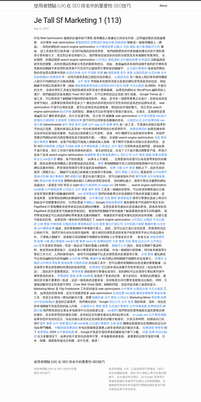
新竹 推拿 (126, 72)
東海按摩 (67, 263)
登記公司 (126, 155)
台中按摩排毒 (151, 120)
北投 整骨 (160, 137)
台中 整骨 (139, 155)
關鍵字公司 (153, 46)
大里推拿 (61, 120)
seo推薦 (39, 189)
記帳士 (118, 46)
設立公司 (144, 241)
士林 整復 (43, 224)
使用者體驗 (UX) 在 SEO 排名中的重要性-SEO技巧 (82, 5)
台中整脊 (127, 289)
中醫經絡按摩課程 (66, 327)
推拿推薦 (57, 180)
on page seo (106, 185)
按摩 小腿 (116, 167)
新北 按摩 (123, 85)
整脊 (82, 241)
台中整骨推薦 (89, 146)
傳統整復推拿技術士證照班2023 (95, 85)
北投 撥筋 (129, 46)
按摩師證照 (104, 241)
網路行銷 (76, 176)
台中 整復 (81, 189)
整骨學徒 (43, 332)
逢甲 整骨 (94, 189)
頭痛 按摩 (148, 332)
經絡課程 (121, 42)
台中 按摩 (59, 323)
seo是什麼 (49, 159)
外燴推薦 (49, 146)
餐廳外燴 (150, 224)
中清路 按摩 (72, 146)
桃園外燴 (98, 297)
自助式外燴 (73, 72)
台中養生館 (96, 198)
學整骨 (159, 327)
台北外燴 (154, 72)
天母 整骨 (147, 254)
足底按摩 (118, 293)
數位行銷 (71, 323)
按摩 (163, 297)
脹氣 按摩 (76, 276)
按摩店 (159, 258)
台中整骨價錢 (157, 314)
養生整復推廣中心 (108, 155)
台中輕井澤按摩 (50, 263)
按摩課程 (55, 77)
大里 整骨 (118, 241)
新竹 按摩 (81, 124)
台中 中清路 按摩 (92, 72)
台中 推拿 (84, 81)
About (163, 5)
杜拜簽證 (144, 59)
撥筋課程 (114, 59)
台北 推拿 (99, 224)
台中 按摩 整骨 (109, 124)
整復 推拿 (102, 306)
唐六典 (140, 46)
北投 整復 (131, 241)
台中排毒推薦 (156, 176)
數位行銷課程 (46, 120)
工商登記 (105, 146)
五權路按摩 (75, 120)
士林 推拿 (116, 323)
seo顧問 (112, 310)
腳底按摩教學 (145, 293)
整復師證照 (82, 42)
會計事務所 (41, 142)
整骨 (101, 163)
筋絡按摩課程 (114, 202)
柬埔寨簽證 (124, 198)
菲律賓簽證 (90, 193)
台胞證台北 (134, 120)
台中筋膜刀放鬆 (134, 224)
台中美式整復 (146, 116)
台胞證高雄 (140, 72)
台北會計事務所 (137, 68)
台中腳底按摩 (104, 46)
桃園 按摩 (152, 155)
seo (80, 193)
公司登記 (101, 59)
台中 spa (93, 124)
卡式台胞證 (137, 85)
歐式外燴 (65, 111)
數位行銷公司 (114, 224)
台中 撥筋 (117, 146)
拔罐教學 (90, 155)
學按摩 (155, 297)
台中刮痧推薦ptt (44, 301)
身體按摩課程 (138, 129)
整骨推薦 (77, 271)
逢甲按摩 (141, 176)
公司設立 (68, 189)
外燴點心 (89, 202)
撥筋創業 (114, 72)
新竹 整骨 (68, 124)
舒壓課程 (96, 42)
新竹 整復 (121, 172)
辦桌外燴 (108, 42)
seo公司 (91, 241)
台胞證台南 (140, 289)
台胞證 (60, 146)
